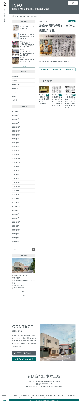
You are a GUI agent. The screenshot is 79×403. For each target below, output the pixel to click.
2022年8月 (16, 168)
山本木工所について (24, 297)
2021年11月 (16, 188)
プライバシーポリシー (59, 398)
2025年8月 (16, 117)
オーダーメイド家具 (37, 398)
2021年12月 (16, 184)
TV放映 (14, 102)
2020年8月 (16, 212)
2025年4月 (16, 120)
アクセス (23, 293)
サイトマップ (70, 398)
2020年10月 (16, 208)
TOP (15, 397)
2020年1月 (16, 219)
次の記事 (68, 69)
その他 (14, 94)
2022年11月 (16, 160)
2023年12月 (16, 144)
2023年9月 (16, 148)
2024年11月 (16, 132)
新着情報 (48, 398)
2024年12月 (16, 128)
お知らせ (15, 98)
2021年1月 (16, 204)
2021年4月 (16, 200)
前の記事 (45, 69)
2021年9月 (16, 192)
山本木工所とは (25, 398)
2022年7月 (16, 172)
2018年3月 (16, 243)
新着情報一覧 (57, 69)
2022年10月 (16, 164)
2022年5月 (16, 176)
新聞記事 (15, 78)
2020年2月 (16, 215)
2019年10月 (16, 223)
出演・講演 (15, 86)
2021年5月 (16, 196)
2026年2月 (16, 113)
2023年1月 (16, 156)
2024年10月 (16, 136)
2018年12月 (16, 231)
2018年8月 (16, 235)
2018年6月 (16, 239)
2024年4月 (16, 140)
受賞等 (14, 82)
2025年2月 (16, 124)
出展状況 (15, 90)
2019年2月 (16, 227)
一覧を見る (23, 67)
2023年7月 (16, 152)
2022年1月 (16, 180)
